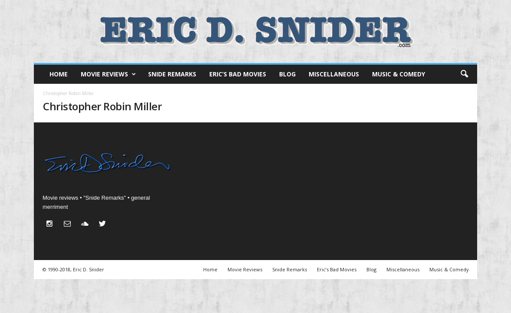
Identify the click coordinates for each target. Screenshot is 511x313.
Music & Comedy (398, 74)
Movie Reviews (108, 74)
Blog (287, 74)
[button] (464, 74)
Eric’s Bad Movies (237, 74)
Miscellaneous (334, 74)
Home (58, 74)
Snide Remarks (172, 74)
